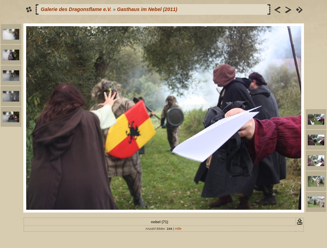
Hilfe (178, 228)
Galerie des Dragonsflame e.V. (76, 9)
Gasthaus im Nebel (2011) (147, 9)
